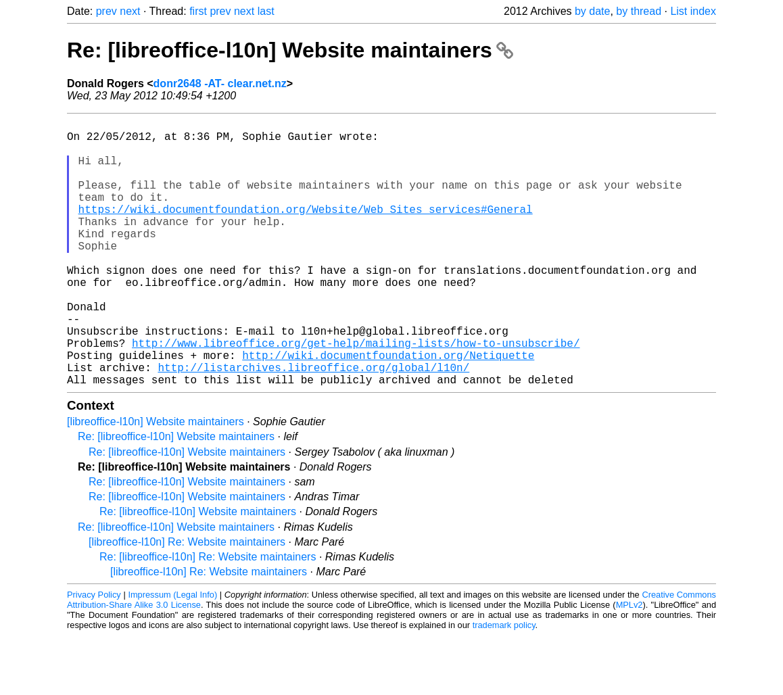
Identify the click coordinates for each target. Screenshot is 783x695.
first (198, 11)
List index (693, 11)
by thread (638, 11)
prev (106, 11)
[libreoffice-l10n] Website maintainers (155, 481)
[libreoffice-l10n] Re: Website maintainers (187, 601)
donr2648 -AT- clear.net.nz (220, 83)
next (130, 11)
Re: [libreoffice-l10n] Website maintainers (290, 50)
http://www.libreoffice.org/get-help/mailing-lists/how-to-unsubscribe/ (355, 394)
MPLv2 (629, 664)
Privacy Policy (94, 654)
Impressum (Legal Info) (172, 654)
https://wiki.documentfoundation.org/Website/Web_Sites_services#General (305, 230)
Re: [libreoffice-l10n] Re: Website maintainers (207, 616)
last (266, 11)
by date (592, 11)
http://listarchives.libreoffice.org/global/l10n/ (313, 423)
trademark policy (504, 684)
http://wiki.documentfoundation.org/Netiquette (388, 409)
